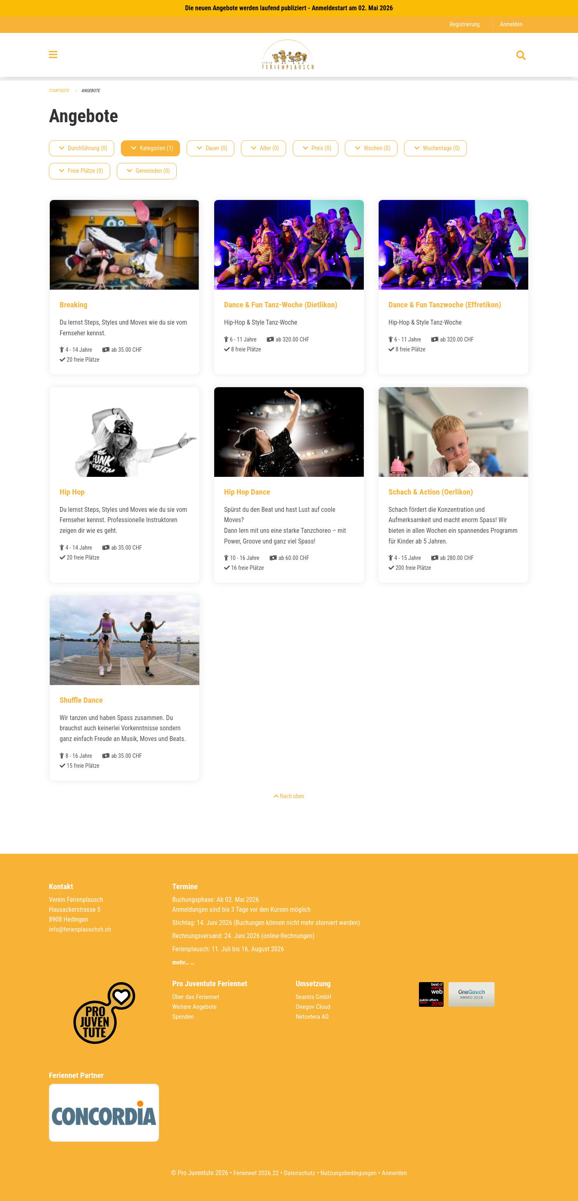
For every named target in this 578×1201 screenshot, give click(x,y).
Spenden (183, 1016)
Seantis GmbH (314, 997)
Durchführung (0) (83, 148)
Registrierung (463, 24)
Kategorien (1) (152, 148)
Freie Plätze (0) (81, 171)
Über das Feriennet (196, 997)
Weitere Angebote (195, 1007)
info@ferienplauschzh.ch (81, 929)
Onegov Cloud (314, 1007)
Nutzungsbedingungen (349, 1173)
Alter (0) (265, 148)
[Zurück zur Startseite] (288, 57)
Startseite (59, 90)
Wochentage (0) (437, 148)
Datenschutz (299, 1173)
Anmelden (511, 24)
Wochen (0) (373, 148)
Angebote (92, 90)
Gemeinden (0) (148, 171)
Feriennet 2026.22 (254, 1173)
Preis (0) (317, 148)
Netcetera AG (313, 1016)
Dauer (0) (212, 148)
